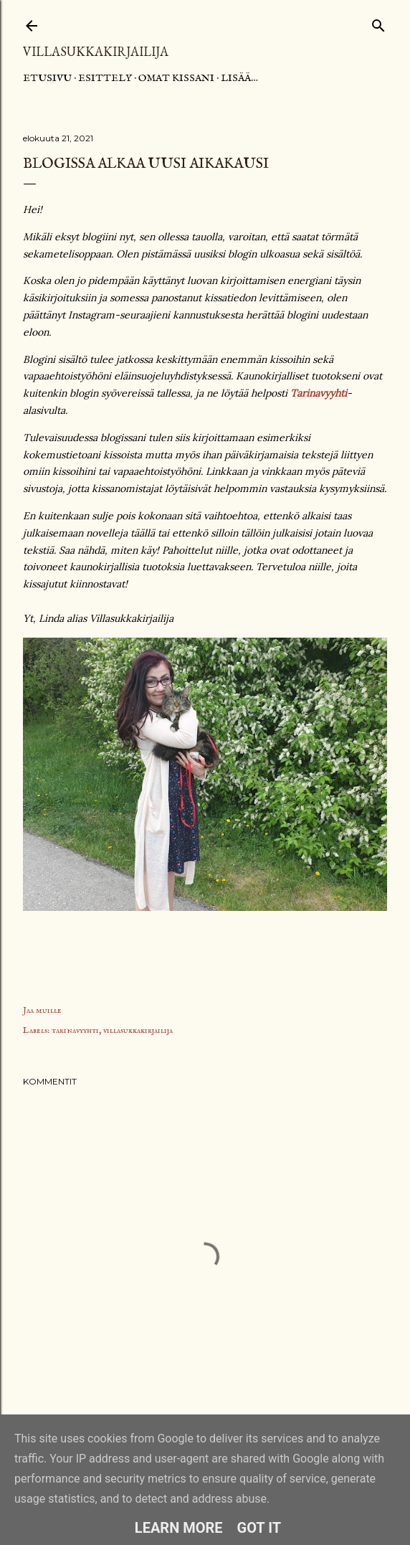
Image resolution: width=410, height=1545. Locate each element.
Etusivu (47, 78)
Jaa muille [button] (42, 1010)
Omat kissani (176, 78)
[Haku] (378, 23)
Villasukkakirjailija (95, 51)
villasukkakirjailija (138, 1030)
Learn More (179, 1527)
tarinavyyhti (75, 1030)
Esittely (105, 78)
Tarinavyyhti (318, 393)
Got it (259, 1527)
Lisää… (239, 78)
